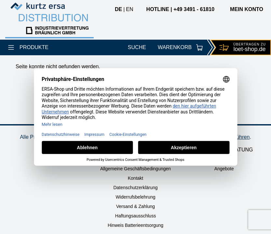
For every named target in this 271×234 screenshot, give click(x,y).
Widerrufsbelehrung (135, 197)
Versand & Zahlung (135, 206)
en (129, 9)
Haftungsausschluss (135, 215)
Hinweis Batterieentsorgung (135, 225)
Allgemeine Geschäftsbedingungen (135, 168)
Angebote (224, 168)
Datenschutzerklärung (135, 187)
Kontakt (135, 178)
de (118, 9)
